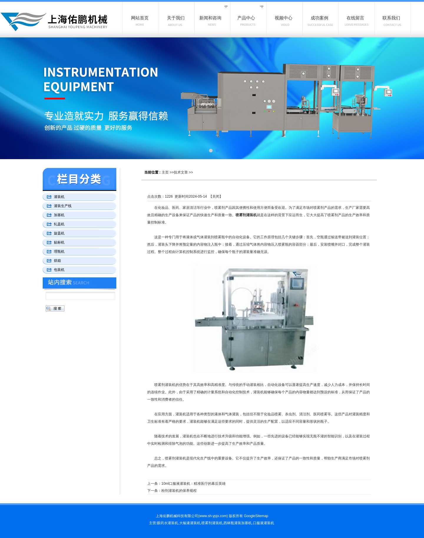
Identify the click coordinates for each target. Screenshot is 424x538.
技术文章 (181, 172)
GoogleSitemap (256, 516)
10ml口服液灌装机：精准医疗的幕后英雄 (193, 484)
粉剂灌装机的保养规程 (179, 491)
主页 (165, 172)
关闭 (215, 196)
